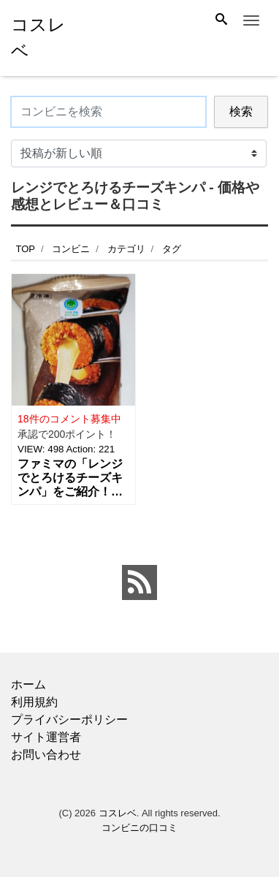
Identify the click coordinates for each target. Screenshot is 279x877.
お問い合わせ (46, 754)
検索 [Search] (241, 111)
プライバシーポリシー (69, 719)
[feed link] (139, 582)
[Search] (221, 20)
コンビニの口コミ (139, 827)
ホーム (28, 684)
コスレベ (118, 813)
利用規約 (34, 702)
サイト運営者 (46, 737)
